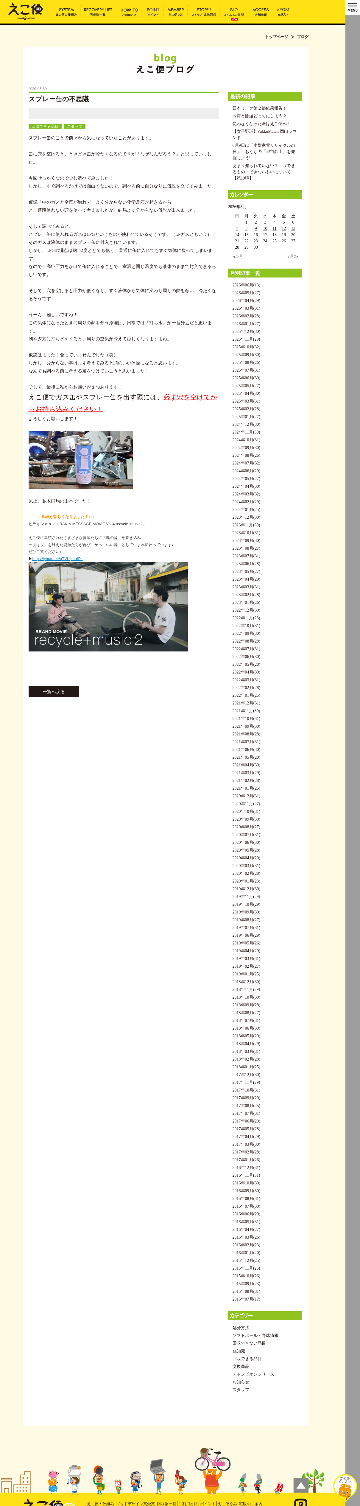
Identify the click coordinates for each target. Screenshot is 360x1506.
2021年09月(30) (246, 726)
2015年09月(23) (246, 1283)
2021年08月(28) (246, 734)
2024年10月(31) (246, 440)
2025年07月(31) (246, 370)
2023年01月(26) (246, 602)
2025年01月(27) (246, 416)
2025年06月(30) (246, 378)
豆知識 (239, 1351)
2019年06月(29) (246, 935)
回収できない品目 (249, 1343)
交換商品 (241, 1366)
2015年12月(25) (246, 1260)
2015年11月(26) (246, 1268)
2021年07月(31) (246, 742)
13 (293, 228)
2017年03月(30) (246, 1144)
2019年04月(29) (246, 951)
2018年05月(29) (246, 1036)
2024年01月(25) (246, 509)
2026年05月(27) (246, 293)
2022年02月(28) (246, 687)
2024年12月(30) (246, 424)
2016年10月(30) (246, 1183)
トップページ (276, 37)
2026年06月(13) (246, 285)
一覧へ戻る (54, 691)
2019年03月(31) (246, 958)
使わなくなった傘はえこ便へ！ (262, 123)
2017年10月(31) (246, 1090)
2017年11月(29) (246, 1082)
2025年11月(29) (246, 339)
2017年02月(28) (246, 1152)
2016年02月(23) (246, 1245)
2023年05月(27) (246, 571)
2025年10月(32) (246, 347)
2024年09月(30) (246, 447)
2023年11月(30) (246, 525)
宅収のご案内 (250, 1504)
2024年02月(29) (246, 502)
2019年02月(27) (246, 966)
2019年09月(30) (246, 912)
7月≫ (293, 256)
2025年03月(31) (246, 401)
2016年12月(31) (246, 1167)
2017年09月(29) (246, 1098)
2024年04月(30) (246, 486)
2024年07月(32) (246, 463)
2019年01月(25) (246, 974)
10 (265, 228)
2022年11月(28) (246, 618)
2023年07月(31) (246, 556)
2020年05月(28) (246, 850)
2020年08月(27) (246, 827)
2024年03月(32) (246, 494)
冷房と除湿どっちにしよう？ (260, 116)
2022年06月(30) (246, 656)
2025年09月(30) (246, 355)
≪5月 (238, 256)
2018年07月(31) (246, 1020)
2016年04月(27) (246, 1229)
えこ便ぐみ (227, 1504)
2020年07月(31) (246, 834)
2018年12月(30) (246, 982)
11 (274, 228)
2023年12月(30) (246, 517)
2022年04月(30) (246, 672)
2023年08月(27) (246, 548)
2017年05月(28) (246, 1129)
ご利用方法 (188, 1504)
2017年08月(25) (246, 1105)
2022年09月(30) (246, 633)
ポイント (208, 1504)
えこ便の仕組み (100, 1504)
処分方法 (241, 1328)
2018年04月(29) (246, 1044)
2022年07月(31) (246, 649)
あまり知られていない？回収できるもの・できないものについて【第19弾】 (264, 171)
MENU (352, 7)
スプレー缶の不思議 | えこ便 (25, 11)
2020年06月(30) (246, 842)
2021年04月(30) (246, 765)
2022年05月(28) (246, 664)
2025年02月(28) (246, 409)
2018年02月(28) (246, 1059)
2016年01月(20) (246, 1253)
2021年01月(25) (246, 788)
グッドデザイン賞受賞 (135, 1504)
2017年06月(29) (246, 1121)
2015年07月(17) (246, 1299)
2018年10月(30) (246, 997)
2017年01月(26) (246, 1160)
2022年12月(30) (246, 610)
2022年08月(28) (246, 641)
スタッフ (74, 126)
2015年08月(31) (246, 1291)
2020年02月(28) (246, 873)
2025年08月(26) (246, 362)
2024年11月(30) (246, 432)
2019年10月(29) (246, 904)
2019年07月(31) (246, 927)
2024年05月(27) (246, 478)
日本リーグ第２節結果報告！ (260, 108)
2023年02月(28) (246, 595)
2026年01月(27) (246, 324)
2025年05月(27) (246, 385)
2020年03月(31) (246, 865)
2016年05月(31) (246, 1222)
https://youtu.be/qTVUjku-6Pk (57, 558)
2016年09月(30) (246, 1191)
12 (284, 228)
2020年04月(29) (246, 858)
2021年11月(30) (246, 711)
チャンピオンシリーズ (253, 1374)
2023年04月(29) (246, 579)
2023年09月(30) (246, 540)
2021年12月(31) (246, 703)
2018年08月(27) (246, 1013)
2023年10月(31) (246, 533)
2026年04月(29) (246, 300)
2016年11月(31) (246, 1175)
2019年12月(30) (246, 889)
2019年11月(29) (246, 896)
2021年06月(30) (246, 749)
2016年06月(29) (246, 1214)
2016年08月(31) (246, 1198)
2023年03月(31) (246, 587)
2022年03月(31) (246, 680)
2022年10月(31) (246, 625)
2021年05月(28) (246, 757)
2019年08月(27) (246, 920)
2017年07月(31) (246, 1113)
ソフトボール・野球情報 (255, 1335)
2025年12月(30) (246, 331)
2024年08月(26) (246, 455)
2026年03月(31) (246, 308)
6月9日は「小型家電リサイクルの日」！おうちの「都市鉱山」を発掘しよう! (264, 151)
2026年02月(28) (246, 316)
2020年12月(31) (246, 796)
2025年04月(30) (246, 393)
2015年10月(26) (246, 1276)
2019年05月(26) (246, 943)
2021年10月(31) (246, 718)
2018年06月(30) (246, 1028)
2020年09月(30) (246, 819)
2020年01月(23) (246, 881)
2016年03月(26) (246, 1237)
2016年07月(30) (246, 1206)
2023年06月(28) (246, 564)
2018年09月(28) (246, 1005)
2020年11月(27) (246, 804)
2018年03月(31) (246, 1051)
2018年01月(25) (246, 1067)
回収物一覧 (166, 1504)
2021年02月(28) (246, 780)
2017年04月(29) (246, 1136)
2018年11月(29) (246, 989)
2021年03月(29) (246, 773)
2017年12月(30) (246, 1074)
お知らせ (241, 1382)
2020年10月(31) (246, 811)
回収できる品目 (45, 126)
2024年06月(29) (246, 471)
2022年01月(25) (246, 695)
